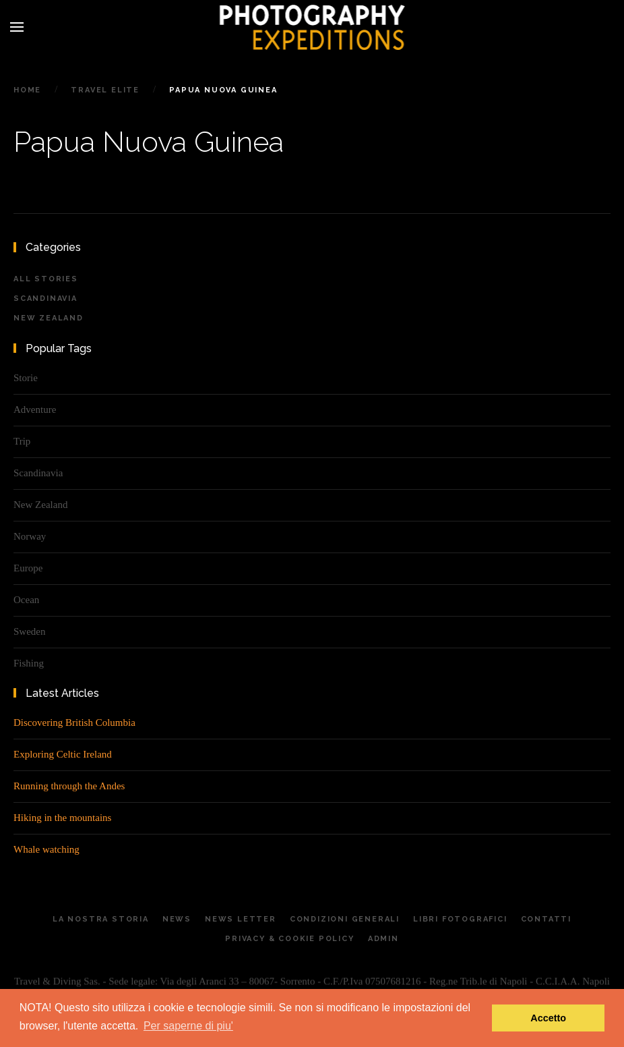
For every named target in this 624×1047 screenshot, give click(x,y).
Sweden (29, 631)
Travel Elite (105, 90)
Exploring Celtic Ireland (62, 754)
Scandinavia (45, 298)
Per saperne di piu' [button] (188, 1025)
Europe (27, 568)
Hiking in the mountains (62, 817)
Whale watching (46, 849)
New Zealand (48, 318)
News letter (240, 923)
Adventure (34, 409)
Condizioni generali (345, 923)
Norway (29, 536)
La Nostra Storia (101, 923)
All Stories (45, 279)
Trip (21, 441)
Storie (25, 377)
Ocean (26, 599)
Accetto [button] (548, 1018)
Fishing (28, 663)
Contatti (546, 923)
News (176, 923)
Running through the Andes (69, 786)
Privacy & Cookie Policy (289, 943)
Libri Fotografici (460, 923)
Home (27, 90)
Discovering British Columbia (74, 722)
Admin (383, 943)
